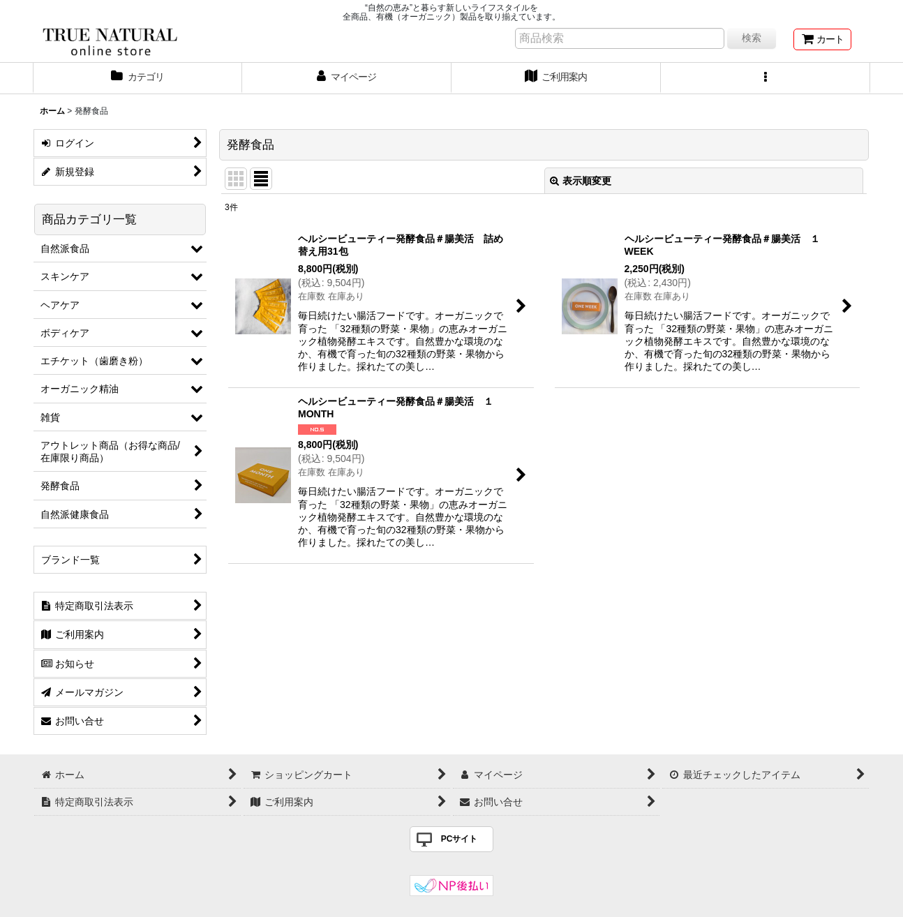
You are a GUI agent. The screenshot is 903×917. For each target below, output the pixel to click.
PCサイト (459, 839)
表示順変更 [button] (580, 180)
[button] (765, 78)
